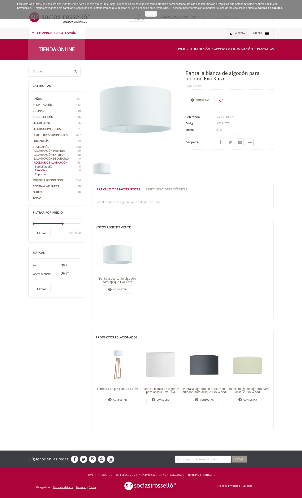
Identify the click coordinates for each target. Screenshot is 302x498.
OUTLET (57, 192)
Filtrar (41, 233)
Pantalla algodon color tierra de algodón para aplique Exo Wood (204, 390)
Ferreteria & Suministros (57, 135)
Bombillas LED (58, 167)
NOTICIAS (193, 474)
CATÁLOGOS (177, 474)
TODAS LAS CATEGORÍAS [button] (180, 17)
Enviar (239, 459)
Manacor (81, 487)
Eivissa (92, 487)
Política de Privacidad (228, 485)
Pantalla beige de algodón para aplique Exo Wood (247, 390)
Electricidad (57, 123)
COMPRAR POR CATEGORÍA (54, 33)
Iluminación (200, 49)
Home (181, 49)
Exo (35, 265)
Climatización (57, 105)
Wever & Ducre (42, 274)
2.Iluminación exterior (57, 155)
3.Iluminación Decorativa (57, 159)
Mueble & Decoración (57, 180)
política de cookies (270, 4)
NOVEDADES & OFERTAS (152, 474)
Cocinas (57, 111)
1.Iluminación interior (57, 151)
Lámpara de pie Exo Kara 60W (117, 389)
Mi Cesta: (237, 33)
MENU (261, 33)
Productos (105, 474)
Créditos (247, 485)
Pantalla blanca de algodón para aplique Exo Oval (160, 390)
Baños (57, 99)
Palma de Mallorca (63, 487)
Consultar (200, 100)
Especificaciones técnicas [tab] (166, 189)
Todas (37, 198)
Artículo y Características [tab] (118, 189)
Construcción (57, 117)
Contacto (209, 474)
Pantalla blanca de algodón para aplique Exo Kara (117, 280)
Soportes (58, 174)
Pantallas (265, 49)
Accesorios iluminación (233, 49)
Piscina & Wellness (57, 186)
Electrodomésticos (57, 129)
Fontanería (57, 141)
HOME (89, 474)
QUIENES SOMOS (125, 474)
